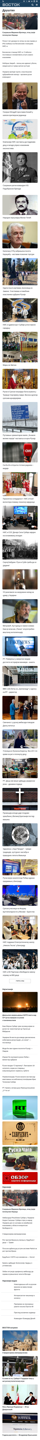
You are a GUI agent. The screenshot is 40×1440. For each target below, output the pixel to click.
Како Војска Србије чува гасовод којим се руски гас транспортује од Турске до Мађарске (18, 1028)
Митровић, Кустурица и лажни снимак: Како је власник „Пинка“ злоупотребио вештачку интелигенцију (18, 629)
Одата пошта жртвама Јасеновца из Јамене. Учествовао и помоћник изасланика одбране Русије (17, 291)
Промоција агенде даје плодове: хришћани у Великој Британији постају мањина (18, 816)
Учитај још (20, 981)
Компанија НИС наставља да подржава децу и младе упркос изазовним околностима (19, 145)
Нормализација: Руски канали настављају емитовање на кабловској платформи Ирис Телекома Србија (19, 1079)
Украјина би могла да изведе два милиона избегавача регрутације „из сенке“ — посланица (18, 1040)
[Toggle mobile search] (32, 4)
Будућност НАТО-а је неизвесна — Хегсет (18, 1257)
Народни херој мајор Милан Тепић (17, 218)
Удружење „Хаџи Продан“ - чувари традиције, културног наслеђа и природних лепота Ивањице (17, 852)
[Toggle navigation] (36, 4)
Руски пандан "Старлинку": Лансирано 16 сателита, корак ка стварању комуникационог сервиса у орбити (18, 1068)
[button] (37, 5)
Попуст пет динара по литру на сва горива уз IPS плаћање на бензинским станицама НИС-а (19, 43)
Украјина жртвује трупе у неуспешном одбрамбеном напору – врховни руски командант (17, 74)
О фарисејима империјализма (14, 1234)
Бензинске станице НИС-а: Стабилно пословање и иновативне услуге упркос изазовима (17, 54)
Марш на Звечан (9, 365)
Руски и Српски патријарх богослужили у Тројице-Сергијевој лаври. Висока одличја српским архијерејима (20, 395)
